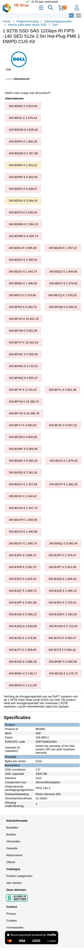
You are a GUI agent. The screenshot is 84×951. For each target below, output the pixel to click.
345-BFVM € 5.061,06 (23, 330)
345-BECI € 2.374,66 (22, 295)
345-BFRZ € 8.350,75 (23, 307)
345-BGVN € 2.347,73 (23, 508)
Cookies (11, 920)
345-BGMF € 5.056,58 (23, 449)
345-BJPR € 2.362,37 (23, 567)
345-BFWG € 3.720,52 (23, 366)
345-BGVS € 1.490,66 (23, 531)
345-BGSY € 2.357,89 (23, 484)
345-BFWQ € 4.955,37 (23, 378)
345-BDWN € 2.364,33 (23, 224)
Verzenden (13, 841)
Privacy (11, 913)
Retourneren (14, 855)
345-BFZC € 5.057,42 (63, 425)
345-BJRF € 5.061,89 (23, 602)
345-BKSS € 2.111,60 (23, 685)
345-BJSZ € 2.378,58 (22, 638)
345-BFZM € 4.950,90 (23, 437)
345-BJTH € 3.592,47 (62, 638)
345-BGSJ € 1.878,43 (64, 460)
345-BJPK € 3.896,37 (23, 555)
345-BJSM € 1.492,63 (63, 614)
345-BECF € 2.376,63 (63, 283)
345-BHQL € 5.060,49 (63, 543)
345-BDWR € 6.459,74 (23, 236)
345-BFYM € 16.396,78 (24, 401)
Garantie (11, 848)
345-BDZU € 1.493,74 (23, 271)
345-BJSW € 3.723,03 (63, 626)
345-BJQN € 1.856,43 (62, 579)
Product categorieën (19, 876)
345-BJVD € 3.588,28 (23, 661)
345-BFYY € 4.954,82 (23, 425)
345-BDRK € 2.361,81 (23, 165)
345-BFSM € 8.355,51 (63, 307)
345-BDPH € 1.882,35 (23, 141)
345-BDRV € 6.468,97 (23, 188)
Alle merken (14, 883)
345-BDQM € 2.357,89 (23, 153)
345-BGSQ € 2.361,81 (23, 472)
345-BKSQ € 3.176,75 (63, 673)
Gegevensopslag (28, 21)
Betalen (11, 834)
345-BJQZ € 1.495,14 (62, 590)
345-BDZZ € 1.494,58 (63, 271)
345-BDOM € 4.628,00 (23, 129)
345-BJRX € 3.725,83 (62, 602)
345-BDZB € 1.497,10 (63, 248)
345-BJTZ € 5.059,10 (62, 649)
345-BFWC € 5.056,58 (23, 354)
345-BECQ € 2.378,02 (62, 295)
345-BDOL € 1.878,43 (23, 118)
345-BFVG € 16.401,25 (24, 318)
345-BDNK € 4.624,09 (23, 106)
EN (78, 15)
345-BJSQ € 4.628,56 (23, 626)
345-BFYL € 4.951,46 (62, 389)
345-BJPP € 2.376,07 (62, 555)
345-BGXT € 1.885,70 (23, 543)
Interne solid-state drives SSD (27, 24)
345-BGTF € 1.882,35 (63, 484)
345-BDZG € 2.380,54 (23, 259)
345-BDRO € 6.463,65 (23, 177)
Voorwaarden (15, 927)
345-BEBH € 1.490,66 (23, 283)
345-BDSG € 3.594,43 (23, 200)
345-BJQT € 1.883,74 (23, 590)
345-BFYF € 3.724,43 (23, 389)
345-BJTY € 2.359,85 (22, 649)
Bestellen (12, 827)
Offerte (10, 862)
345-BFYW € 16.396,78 (24, 413)
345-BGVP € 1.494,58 (23, 519)
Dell (54, 24)
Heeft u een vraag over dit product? (28, 93)
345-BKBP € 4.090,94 (63, 661)
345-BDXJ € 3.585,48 (23, 248)
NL (71, 15)
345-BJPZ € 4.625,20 (22, 579)
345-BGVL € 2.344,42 (23, 496)
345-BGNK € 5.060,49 (23, 460)
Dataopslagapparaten (58, 21)
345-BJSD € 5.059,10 (23, 614)
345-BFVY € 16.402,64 (23, 342)
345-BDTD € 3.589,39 (23, 212)
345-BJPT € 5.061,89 (62, 567)
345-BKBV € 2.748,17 (23, 673)
